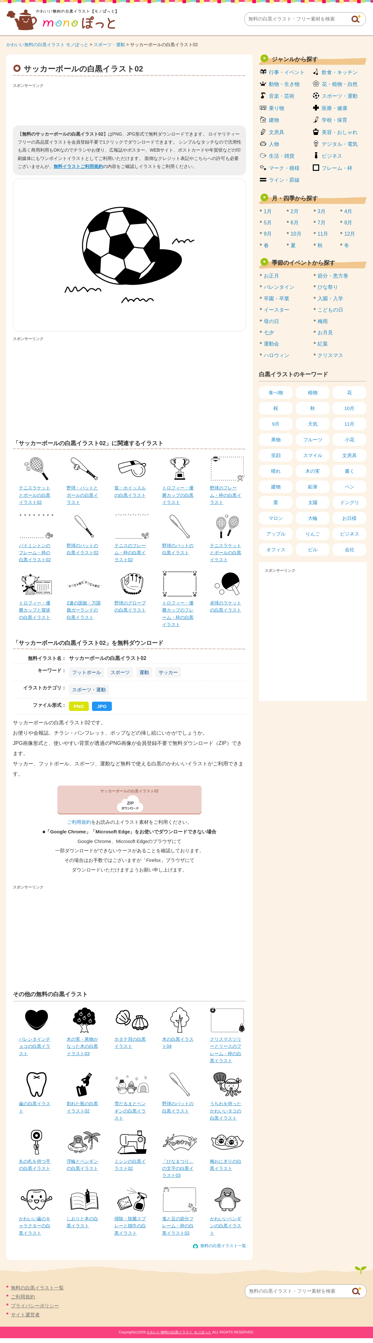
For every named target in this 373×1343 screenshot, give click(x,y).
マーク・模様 (284, 168)
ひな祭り (328, 287)
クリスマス (330, 355)
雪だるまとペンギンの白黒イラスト (130, 1111)
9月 (268, 234)
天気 (313, 424)
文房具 (276, 132)
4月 (348, 211)
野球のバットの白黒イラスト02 (83, 549)
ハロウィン (276, 355)
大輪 (313, 518)
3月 (322, 211)
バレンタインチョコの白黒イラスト (34, 1046)
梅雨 (323, 321)
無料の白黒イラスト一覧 (223, 1245)
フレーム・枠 (337, 168)
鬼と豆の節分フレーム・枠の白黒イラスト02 (178, 1226)
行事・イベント (287, 72)
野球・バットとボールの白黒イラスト (82, 495)
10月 (296, 234)
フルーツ (312, 439)
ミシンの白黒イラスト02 (130, 1165)
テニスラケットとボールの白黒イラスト (225, 553)
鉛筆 (313, 486)
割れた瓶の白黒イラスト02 (82, 1107)
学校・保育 (334, 120)
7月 (322, 222)
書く (349, 471)
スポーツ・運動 (109, 44)
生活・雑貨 (281, 156)
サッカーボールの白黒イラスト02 (129, 791)
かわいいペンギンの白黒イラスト (225, 1226)
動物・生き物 (284, 84)
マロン (276, 518)
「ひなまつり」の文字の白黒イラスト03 (178, 1168)
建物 (274, 120)
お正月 (271, 276)
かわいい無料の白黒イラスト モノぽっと (47, 44)
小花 (349, 439)
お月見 (325, 332)
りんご (312, 534)
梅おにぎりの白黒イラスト (225, 1165)
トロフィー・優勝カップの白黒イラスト (178, 495)
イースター (276, 310)
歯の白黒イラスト (34, 1107)
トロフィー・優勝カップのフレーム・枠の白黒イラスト (178, 613)
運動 (144, 672)
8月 (348, 222)
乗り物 (276, 108)
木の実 (312, 471)
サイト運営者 (25, 1314)
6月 (295, 222)
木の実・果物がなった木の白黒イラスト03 (82, 1046)
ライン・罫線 (284, 180)
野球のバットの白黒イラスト (178, 549)
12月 (349, 234)
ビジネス (332, 156)
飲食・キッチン (340, 72)
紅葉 (323, 343)
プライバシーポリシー (35, 1305)
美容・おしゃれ (340, 132)
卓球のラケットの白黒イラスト (225, 606)
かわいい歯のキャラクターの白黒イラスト (34, 1226)
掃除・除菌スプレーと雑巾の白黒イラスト (130, 1226)
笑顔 (276, 455)
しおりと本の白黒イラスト (82, 1222)
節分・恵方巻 (333, 276)
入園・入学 (330, 298)
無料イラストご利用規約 (78, 166)
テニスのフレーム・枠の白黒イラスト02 (130, 553)
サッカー (168, 672)
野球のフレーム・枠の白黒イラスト (225, 495)
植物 (313, 392)
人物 (274, 144)
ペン (349, 486)
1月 (268, 211)
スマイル (312, 455)
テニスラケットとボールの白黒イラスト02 (34, 495)
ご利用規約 (79, 822)
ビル (313, 549)
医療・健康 (334, 108)
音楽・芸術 (281, 96)
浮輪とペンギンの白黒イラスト (82, 1165)
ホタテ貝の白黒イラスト (130, 1043)
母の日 (271, 321)
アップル (276, 534)
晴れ (276, 471)
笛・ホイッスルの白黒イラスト (130, 491)
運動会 (271, 343)
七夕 (269, 332)
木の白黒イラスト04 (178, 1043)
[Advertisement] (129, 104)
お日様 (349, 518)
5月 (268, 222)
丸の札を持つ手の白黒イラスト (34, 1165)
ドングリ (349, 502)
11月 (323, 234)
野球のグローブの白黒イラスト (130, 606)
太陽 (313, 502)
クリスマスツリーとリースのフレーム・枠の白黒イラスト (225, 1050)
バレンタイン (279, 287)
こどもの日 (330, 310)
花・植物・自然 (340, 84)
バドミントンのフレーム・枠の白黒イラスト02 (35, 553)
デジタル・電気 (340, 144)
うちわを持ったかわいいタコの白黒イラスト (225, 1111)
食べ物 (276, 392)
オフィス (276, 549)
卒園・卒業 (276, 298)
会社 (349, 549)
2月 (295, 211)
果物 (276, 439)
